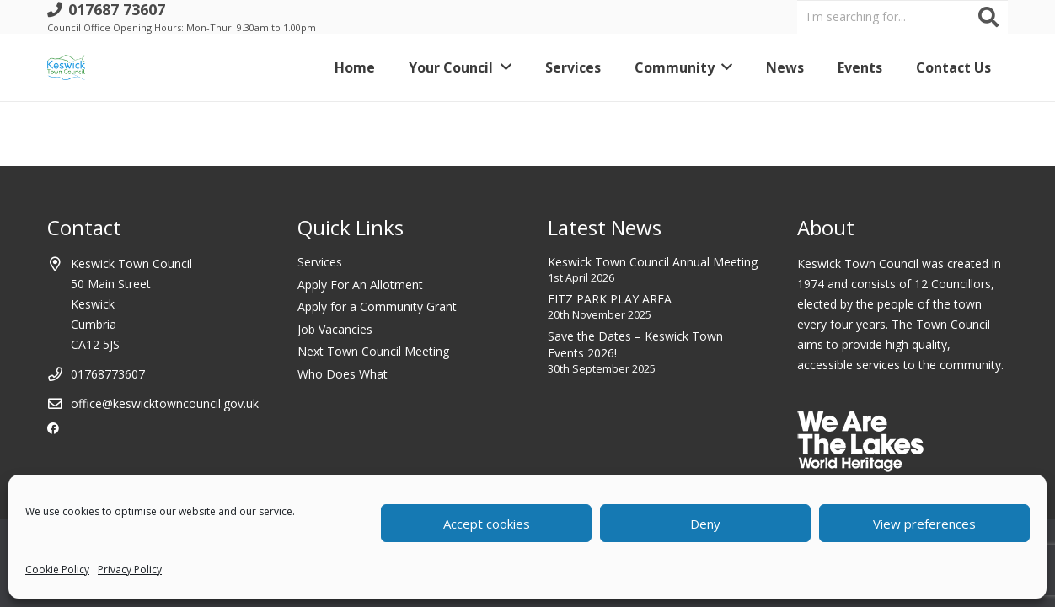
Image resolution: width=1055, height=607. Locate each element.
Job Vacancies (334, 329)
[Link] (66, 67)
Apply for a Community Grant (377, 306)
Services (319, 262)
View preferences (924, 523)
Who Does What (342, 374)
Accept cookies (486, 523)
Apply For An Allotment (360, 285)
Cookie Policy (57, 569)
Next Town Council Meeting (373, 351)
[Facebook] (53, 428)
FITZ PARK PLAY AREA (610, 299)
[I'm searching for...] (902, 16)
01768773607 (108, 374)
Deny (705, 523)
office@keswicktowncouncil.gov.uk (165, 403)
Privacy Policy (130, 569)
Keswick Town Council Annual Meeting (653, 262)
